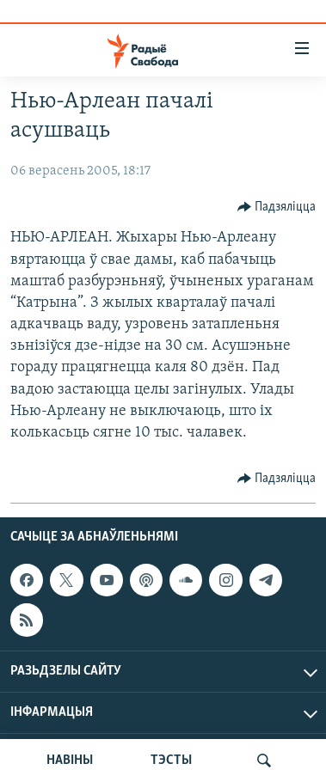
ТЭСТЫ (171, 760)
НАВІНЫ (69, 760)
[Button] (277, 207)
